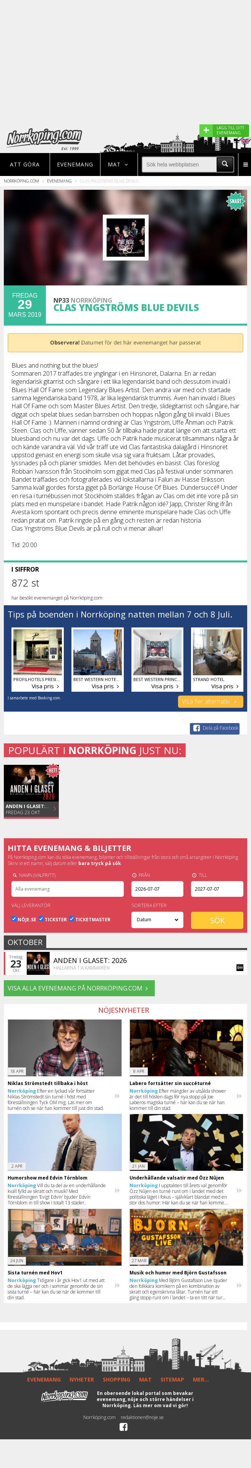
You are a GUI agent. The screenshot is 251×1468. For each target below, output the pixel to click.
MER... (201, 1379)
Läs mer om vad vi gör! (160, 1405)
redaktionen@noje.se (142, 1417)
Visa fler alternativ (211, 701)
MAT (145, 1379)
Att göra (25, 164)
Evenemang (75, 164)
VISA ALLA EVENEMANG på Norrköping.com (79, 988)
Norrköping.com (21, 181)
